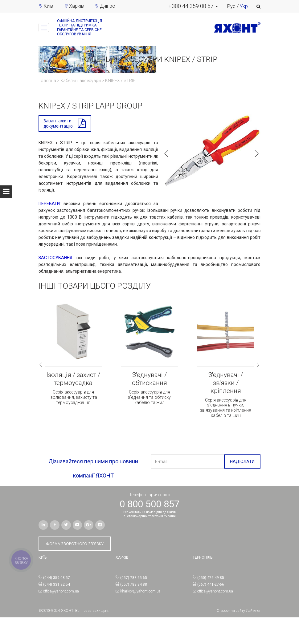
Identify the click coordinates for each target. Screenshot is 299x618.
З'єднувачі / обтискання (149, 379)
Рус (231, 6)
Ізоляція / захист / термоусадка (73, 379)
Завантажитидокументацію (58, 123)
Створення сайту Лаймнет (238, 611)
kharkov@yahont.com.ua (140, 591)
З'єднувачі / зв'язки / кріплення (225, 383)
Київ (48, 6)
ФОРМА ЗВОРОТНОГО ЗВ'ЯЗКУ (74, 544)
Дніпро (107, 6)
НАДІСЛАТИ (242, 462)
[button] (193, 6)
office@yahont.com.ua (61, 591)
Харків (76, 6)
